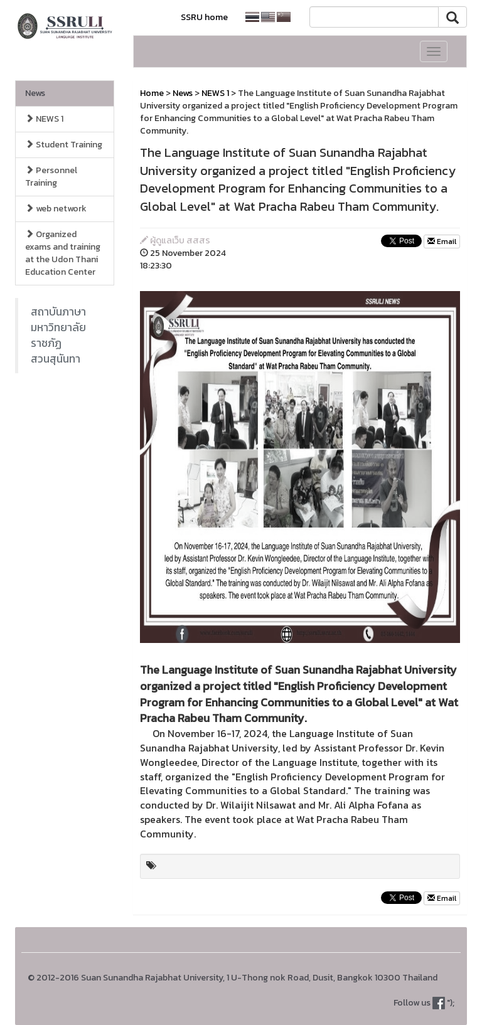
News (35, 93)
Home (152, 93)
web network (56, 208)
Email (441, 241)
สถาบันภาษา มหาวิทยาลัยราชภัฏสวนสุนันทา (58, 335)
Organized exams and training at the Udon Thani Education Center (62, 253)
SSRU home (204, 17)
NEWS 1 (44, 118)
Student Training (63, 144)
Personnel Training (51, 176)
